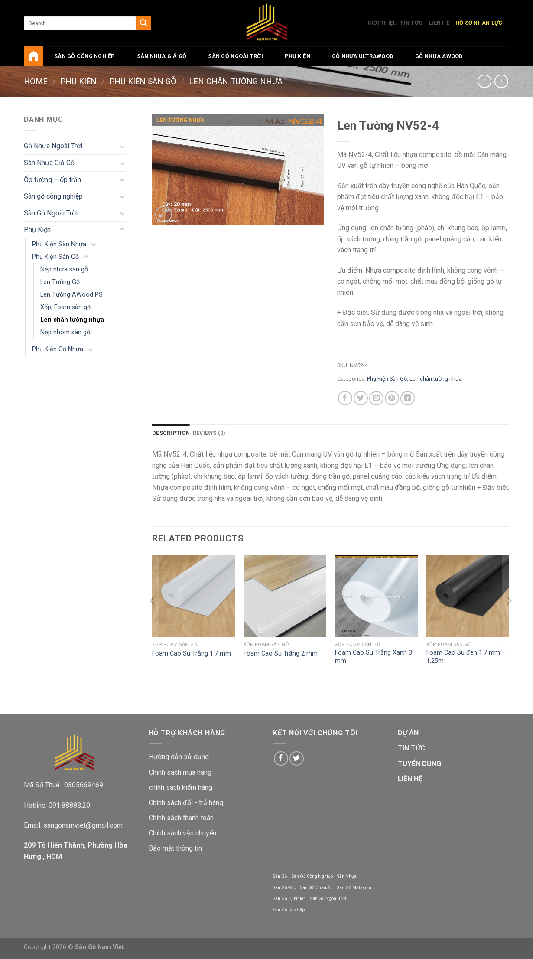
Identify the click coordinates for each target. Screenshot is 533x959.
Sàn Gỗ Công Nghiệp (312, 876)
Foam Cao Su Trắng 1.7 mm (191, 653)
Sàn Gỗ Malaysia (354, 887)
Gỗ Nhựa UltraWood (362, 56)
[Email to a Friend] (376, 398)
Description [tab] (171, 433)
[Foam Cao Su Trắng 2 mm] (285, 596)
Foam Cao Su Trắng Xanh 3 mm (373, 657)
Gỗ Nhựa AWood (439, 56)
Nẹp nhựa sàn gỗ (64, 269)
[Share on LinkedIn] (407, 398)
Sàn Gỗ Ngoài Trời (235, 56)
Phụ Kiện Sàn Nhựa (59, 244)
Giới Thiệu (382, 23)
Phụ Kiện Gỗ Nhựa (57, 349)
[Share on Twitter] (361, 398)
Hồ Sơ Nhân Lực (479, 23)
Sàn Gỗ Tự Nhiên (289, 898)
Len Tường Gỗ (60, 282)
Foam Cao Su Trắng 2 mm (281, 653)
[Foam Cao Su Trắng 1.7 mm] (193, 596)
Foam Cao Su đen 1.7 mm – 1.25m (466, 657)
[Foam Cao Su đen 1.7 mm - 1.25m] (467, 596)
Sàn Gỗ (280, 876)
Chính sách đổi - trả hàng (186, 803)
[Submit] (143, 23)
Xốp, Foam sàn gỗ (65, 307)
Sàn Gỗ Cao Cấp (289, 909)
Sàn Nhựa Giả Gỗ (162, 56)
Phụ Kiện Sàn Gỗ (142, 81)
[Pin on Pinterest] (392, 398)
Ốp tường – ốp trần (52, 180)
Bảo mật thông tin (175, 848)
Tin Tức (411, 23)
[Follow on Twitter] (296, 758)
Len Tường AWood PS (71, 294)
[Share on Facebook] (345, 398)
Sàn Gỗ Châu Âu (316, 887)
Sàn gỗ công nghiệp (84, 56)
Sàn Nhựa (347, 876)
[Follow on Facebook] (281, 758)
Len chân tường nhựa (236, 81)
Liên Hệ (439, 23)
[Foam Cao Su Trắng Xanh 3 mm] (376, 596)
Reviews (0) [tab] (209, 433)
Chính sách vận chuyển (182, 833)
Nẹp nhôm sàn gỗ (65, 332)
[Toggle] (122, 146)
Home (36, 81)
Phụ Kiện (297, 56)
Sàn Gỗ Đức (284, 887)
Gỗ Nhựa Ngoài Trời (53, 146)
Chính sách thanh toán (181, 818)
